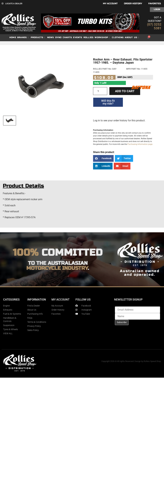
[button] (103, 158)
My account (110, 3)
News (50, 37)
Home (12, 37)
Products (38, 37)
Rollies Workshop (96, 37)
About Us (132, 37)
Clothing (118, 37)
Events (77, 37)
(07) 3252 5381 (154, 26)
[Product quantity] (100, 91)
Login (157, 9)
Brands (23, 37)
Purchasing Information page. (140, 144)
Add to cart (124, 91)
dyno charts (63, 37)
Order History (133, 3)
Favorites (154, 3)
